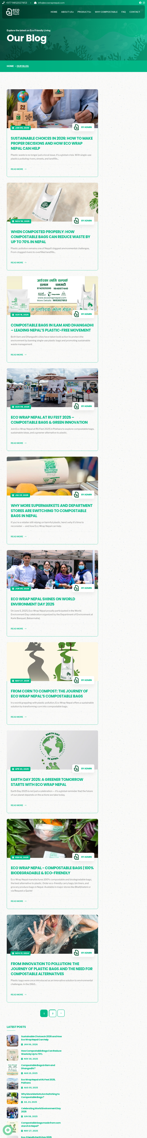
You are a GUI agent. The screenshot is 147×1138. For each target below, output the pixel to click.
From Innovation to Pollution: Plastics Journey (123, 244)
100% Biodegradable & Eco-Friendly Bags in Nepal (125, 227)
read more (18, 167)
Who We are (51, 1078)
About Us (66, 12)
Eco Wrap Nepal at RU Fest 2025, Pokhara (124, 150)
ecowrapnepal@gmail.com (131, 1083)
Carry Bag (87, 1089)
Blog (41, 1132)
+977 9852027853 (16, 2)
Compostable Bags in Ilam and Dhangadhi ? (125, 135)
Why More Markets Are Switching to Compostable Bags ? (125, 166)
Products (84, 12)
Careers (56, 1132)
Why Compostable (106, 12)
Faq (123, 12)
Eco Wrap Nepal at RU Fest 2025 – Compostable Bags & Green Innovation (42, 418)
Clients (15, 1132)
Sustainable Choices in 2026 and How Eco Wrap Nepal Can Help (126, 104)
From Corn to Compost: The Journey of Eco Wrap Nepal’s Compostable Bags (47, 693)
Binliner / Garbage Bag (94, 1094)
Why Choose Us (53, 1083)
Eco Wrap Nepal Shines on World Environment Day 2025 (43, 601)
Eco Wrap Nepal (53, 1072)
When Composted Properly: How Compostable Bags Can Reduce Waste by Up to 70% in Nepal (48, 232)
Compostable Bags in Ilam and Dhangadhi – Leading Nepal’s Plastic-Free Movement (48, 323)
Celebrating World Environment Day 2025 (125, 181)
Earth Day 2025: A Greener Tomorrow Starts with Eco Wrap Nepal (47, 782)
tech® (131, 1132)
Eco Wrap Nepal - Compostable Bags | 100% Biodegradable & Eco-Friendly (47, 868)
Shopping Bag (89, 1078)
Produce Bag (88, 1083)
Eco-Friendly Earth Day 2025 (125, 211)
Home (54, 12)
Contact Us (50, 1089)
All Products (89, 1072)
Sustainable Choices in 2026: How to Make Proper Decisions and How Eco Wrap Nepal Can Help (46, 141)
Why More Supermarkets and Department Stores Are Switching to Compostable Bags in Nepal (47, 512)
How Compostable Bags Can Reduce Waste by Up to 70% (126, 120)
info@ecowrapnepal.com (51, 2)
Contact (134, 12)
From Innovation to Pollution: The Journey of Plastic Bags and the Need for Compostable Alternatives (48, 964)
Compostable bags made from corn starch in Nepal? (125, 197)
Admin (78, 125)
